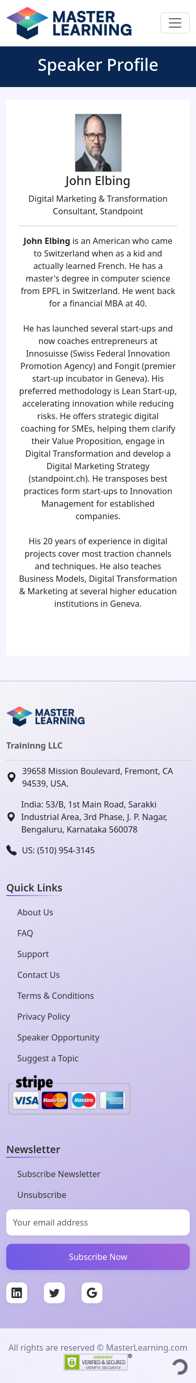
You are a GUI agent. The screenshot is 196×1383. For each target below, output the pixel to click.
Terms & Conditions (55, 995)
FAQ (25, 933)
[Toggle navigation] (175, 23)
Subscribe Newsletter (58, 1174)
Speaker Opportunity (58, 1037)
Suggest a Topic (47, 1058)
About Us (35, 912)
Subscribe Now (98, 1257)
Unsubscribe (41, 1195)
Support (33, 954)
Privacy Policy (43, 1016)
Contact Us (38, 975)
